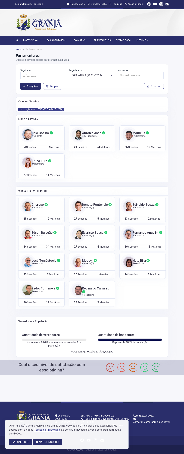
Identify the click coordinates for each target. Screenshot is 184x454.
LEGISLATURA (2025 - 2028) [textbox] (86, 75)
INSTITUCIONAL (32, 40)
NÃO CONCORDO (47, 442)
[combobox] (92, 75)
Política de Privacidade (47, 429)
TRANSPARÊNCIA (102, 40)
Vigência (25, 70)
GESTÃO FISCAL (124, 40)
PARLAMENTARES (57, 40)
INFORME (142, 40)
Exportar (154, 86)
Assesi (79, 449)
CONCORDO (20, 442)
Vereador (123, 70)
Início (18, 49)
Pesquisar (30, 86)
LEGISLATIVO (80, 40)
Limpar (52, 86)
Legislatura (75, 70)
